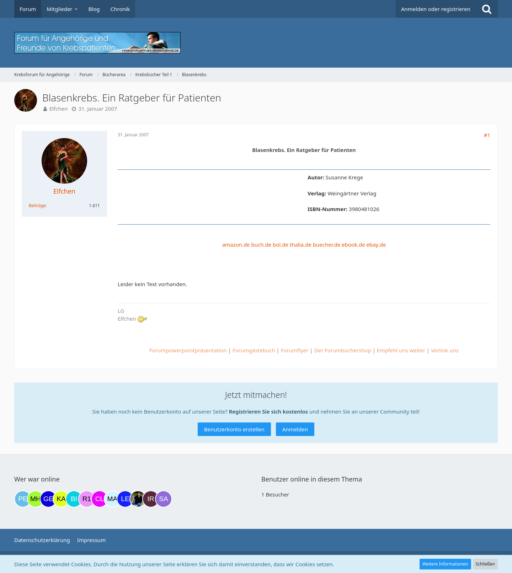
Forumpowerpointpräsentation (188, 350)
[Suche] (487, 9)
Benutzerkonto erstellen (234, 429)
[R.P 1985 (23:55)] (86, 499)
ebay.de (376, 244)
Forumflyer (295, 350)
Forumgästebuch (254, 350)
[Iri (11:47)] (150, 499)
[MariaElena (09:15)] (112, 499)
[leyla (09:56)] (125, 499)
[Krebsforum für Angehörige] (256, 42)
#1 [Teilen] (487, 134)
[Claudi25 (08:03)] (99, 499)
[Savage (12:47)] (163, 499)
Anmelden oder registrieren (435, 8)
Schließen (485, 564)
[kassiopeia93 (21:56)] (61, 499)
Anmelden (295, 429)
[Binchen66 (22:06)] (73, 499)
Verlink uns (445, 350)
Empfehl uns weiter (401, 350)
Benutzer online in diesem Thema (311, 479)
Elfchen (58, 108)
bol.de (280, 244)
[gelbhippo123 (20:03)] (48, 499)
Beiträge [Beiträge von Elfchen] (37, 206)
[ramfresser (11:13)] (137, 499)
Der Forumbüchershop (342, 350)
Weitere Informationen (445, 564)
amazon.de (236, 244)
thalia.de (300, 244)
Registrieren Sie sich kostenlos (268, 411)
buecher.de (326, 244)
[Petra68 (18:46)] (22, 499)
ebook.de (353, 244)
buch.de (261, 244)
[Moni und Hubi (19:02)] (35, 499)
